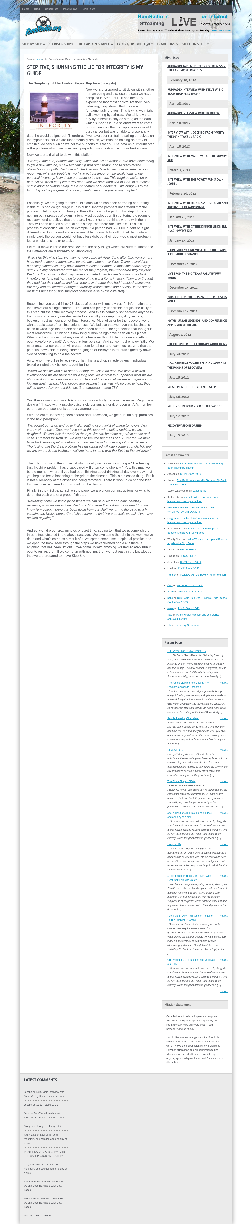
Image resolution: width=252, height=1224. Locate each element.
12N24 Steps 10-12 (190, 474)
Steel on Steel (195, 44)
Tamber (171, 574)
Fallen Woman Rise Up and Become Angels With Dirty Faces (45, 1185)
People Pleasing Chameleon (183, 718)
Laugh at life (199, 490)
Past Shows (70, 9)
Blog (37, 9)
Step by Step (33, 44)
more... (224, 682)
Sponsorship (61, 44)
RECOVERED (188, 549)
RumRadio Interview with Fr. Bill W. (193, 113)
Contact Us (51, 9)
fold (169, 625)
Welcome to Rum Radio (190, 585)
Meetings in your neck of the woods (194, 406)
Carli (170, 585)
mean (170, 608)
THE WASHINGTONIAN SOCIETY (186, 651)
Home (25, 9)
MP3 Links (171, 58)
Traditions (167, 44)
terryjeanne (173, 518)
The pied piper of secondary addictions (197, 344)
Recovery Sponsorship (184, 425)
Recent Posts (173, 643)
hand (170, 597)
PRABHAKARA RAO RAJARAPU (186, 507)
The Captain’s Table (95, 44)
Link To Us (89, 9)
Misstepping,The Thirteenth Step (191, 387)
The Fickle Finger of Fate (181, 781)
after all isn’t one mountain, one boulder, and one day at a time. (45, 1139)
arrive (170, 591)
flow (169, 614)
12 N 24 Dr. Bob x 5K (134, 44)
